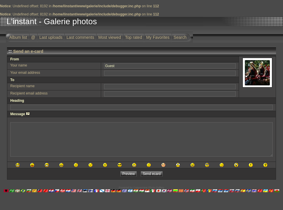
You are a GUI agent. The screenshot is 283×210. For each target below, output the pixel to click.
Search (180, 37)
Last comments (80, 37)
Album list (18, 37)
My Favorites (157, 37)
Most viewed (109, 37)
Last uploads (50, 37)
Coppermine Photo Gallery (148, 187)
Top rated (133, 37)
